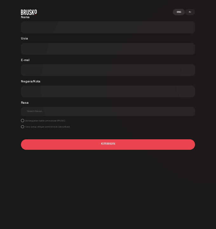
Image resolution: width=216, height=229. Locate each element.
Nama (25, 17)
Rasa (25, 102)
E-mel (25, 60)
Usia (24, 38)
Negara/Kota (30, 81)
